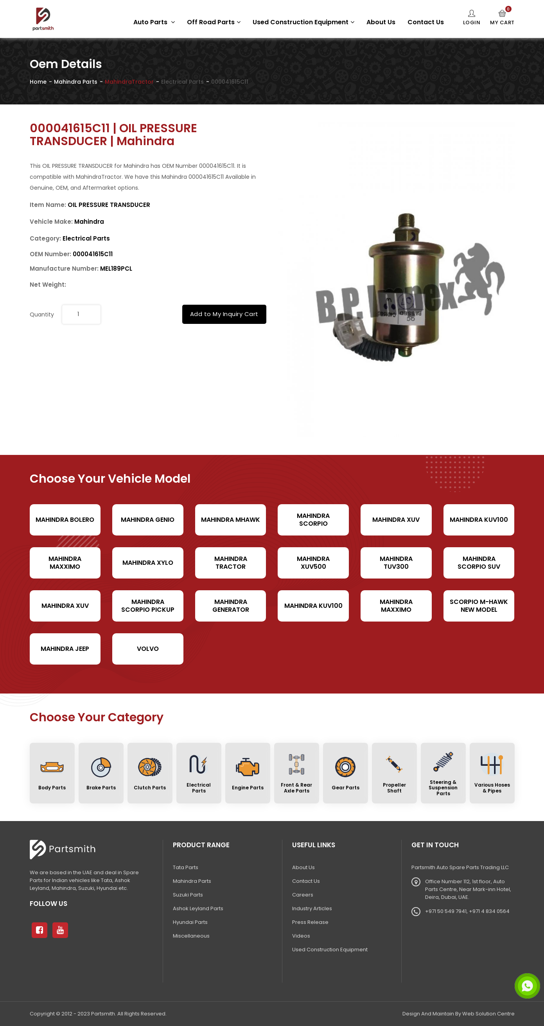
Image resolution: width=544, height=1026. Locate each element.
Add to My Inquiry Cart (224, 314)
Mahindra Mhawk (230, 519)
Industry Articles (312, 908)
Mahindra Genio (147, 519)
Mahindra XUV (396, 519)
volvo (148, 648)
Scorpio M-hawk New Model (479, 605)
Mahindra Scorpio (313, 519)
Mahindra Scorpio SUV (479, 562)
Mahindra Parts (75, 82)
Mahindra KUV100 (479, 519)
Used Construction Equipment (303, 22)
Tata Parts (185, 867)
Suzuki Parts (188, 894)
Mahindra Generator (230, 605)
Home (38, 82)
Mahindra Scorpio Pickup (147, 605)
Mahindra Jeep (65, 648)
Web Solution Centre (488, 1013)
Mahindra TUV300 (396, 562)
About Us (380, 22)
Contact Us (426, 22)
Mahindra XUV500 (313, 562)
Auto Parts (154, 22)
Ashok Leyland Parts (198, 908)
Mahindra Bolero (65, 519)
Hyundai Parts (190, 922)
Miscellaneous (191, 936)
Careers (302, 894)
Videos (301, 936)
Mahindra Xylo (147, 562)
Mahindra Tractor (230, 562)
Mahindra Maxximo (64, 562)
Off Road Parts (214, 22)
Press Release (310, 922)
